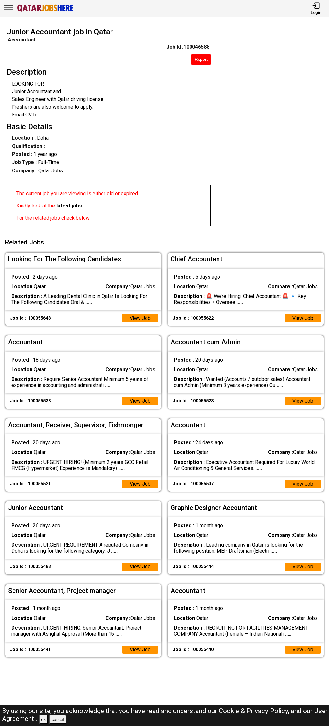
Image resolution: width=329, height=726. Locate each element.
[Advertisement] (274, 129)
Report (201, 59)
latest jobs (69, 206)
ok (43, 719)
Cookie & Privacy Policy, (255, 711)
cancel (58, 719)
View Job (140, 317)
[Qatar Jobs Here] (45, 11)
